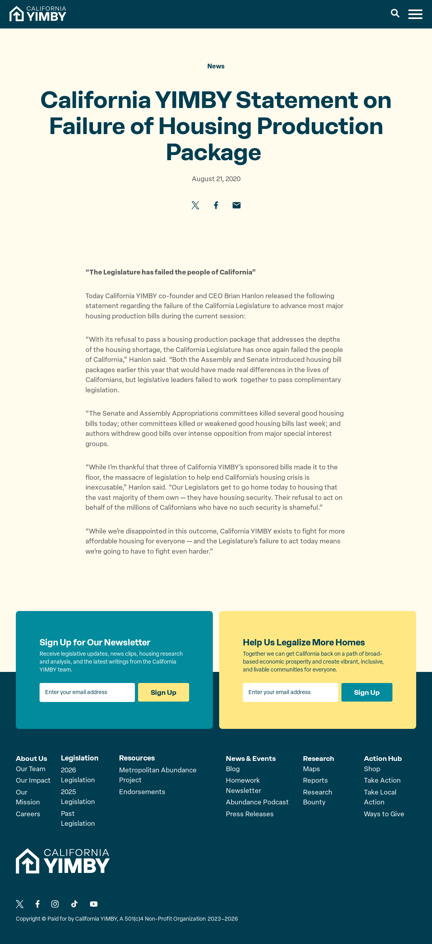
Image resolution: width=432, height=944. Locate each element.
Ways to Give (384, 814)
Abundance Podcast (257, 802)
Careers (28, 814)
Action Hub (383, 758)
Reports (315, 780)
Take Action (382, 780)
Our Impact (33, 780)
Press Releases (250, 814)
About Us (31, 758)
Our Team (30, 769)
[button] (395, 14)
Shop (372, 769)
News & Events (251, 758)
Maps (311, 769)
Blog (233, 769)
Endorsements (142, 792)
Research (319, 758)
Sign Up (163, 692)
